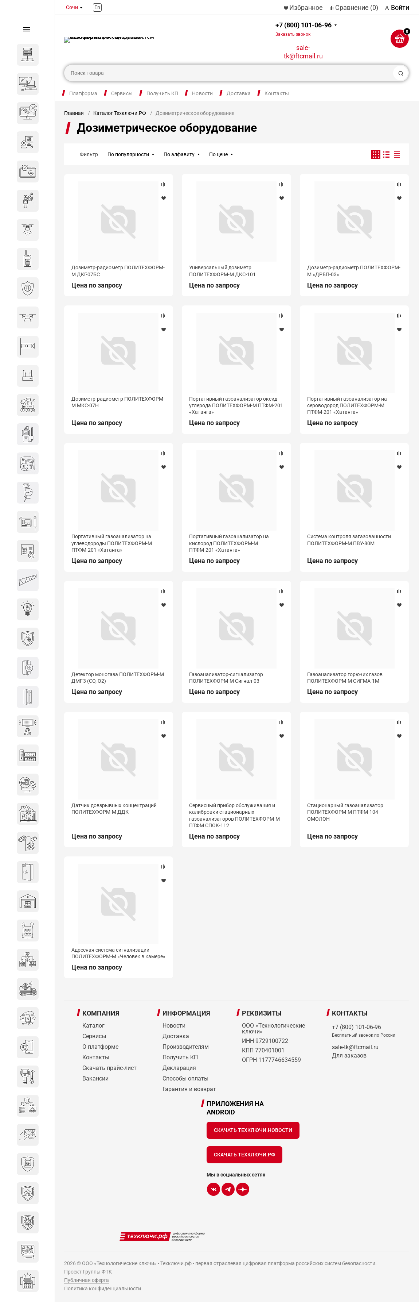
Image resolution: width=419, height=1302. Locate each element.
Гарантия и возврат (189, 1089)
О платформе (100, 1046)
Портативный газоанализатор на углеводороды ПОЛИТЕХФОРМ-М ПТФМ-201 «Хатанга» (111, 542)
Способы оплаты (185, 1078)
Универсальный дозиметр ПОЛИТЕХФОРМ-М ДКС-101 (222, 271)
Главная (74, 113)
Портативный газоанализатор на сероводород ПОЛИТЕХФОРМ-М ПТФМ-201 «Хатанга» (347, 405)
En (97, 7)
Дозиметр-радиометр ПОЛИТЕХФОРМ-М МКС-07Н (118, 402)
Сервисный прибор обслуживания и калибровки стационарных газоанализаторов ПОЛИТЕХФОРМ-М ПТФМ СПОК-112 (234, 815)
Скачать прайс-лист (109, 1067)
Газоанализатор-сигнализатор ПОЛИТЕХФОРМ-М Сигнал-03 (226, 677)
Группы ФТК (97, 1272)
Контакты (277, 93)
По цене (218, 154)
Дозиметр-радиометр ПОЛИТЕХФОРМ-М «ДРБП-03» (353, 271)
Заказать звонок (292, 34)
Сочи (72, 7)
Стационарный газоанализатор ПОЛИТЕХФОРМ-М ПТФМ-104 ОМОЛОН (345, 811)
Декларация (179, 1067)
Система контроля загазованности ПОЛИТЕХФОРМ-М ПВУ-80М (349, 539)
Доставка (239, 93)
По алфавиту (179, 154)
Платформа (83, 93)
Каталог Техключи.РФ (119, 113)
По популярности (128, 154)
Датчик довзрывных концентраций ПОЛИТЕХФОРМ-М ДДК (114, 808)
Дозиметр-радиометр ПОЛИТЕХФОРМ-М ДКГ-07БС (118, 271)
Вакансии (95, 1078)
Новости (202, 93)
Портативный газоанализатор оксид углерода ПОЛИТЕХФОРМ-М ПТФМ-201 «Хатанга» (236, 405)
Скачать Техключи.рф (244, 1154)
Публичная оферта (86, 1280)
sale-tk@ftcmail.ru (303, 52)
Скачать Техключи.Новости (253, 1130)
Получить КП (162, 93)
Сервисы (122, 93)
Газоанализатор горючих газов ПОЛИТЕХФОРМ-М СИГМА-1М (345, 677)
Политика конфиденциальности (102, 1288)
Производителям (185, 1046)
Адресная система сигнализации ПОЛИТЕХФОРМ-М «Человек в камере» (118, 953)
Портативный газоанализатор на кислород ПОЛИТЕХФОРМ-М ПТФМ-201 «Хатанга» (229, 542)
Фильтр (89, 154)
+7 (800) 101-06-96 (303, 29)
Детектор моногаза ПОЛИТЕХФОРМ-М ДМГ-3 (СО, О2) (117, 677)
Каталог (93, 1025)
